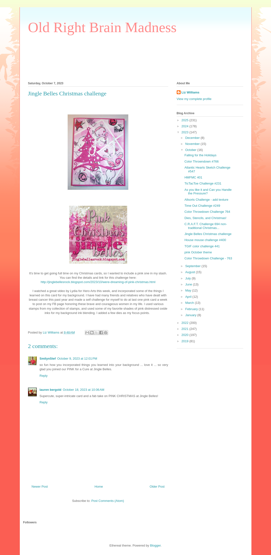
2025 (186, 120)
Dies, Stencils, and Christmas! (205, 218)
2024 (186, 126)
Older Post (157, 486)
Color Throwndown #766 (201, 161)
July (188, 278)
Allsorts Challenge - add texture (206, 199)
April (188, 297)
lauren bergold (50, 389)
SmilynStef (48, 358)
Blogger (155, 545)
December (193, 138)
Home (99, 486)
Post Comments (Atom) (107, 501)
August (190, 272)
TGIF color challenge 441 (202, 246)
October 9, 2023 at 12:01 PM (77, 358)
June (189, 284)
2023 (186, 132)
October (191, 150)
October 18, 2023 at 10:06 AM (83, 389)
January (191, 315)
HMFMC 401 (193, 177)
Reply (44, 375)
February (192, 309)
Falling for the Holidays (200, 155)
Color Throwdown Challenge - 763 (208, 258)
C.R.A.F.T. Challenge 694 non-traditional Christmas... (205, 226)
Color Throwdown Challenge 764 (207, 211)
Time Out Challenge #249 (202, 205)
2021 (186, 329)
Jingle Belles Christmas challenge (207, 234)
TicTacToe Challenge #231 (202, 183)
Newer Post (40, 486)
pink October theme (198, 252)
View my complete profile (194, 99)
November (193, 144)
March (190, 303)
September (193, 266)
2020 (186, 335)
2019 (186, 341)
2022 (186, 323)
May (188, 290)
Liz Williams (190, 92)
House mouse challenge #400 (205, 240)
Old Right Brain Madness (102, 27)
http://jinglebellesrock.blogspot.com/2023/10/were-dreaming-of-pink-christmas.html (98, 282)
